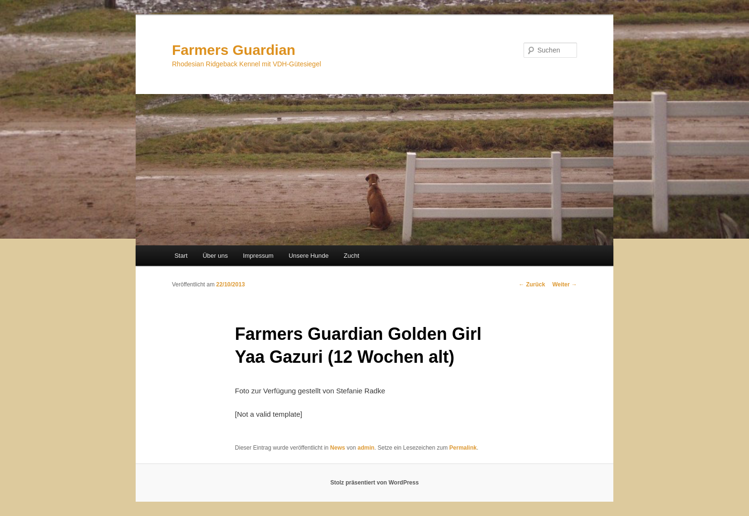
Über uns (215, 255)
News (337, 447)
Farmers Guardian (233, 50)
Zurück (532, 284)
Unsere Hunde (309, 255)
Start (180, 255)
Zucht (352, 255)
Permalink (463, 447)
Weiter (564, 284)
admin (365, 447)
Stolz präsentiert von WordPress (374, 482)
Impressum (258, 255)
